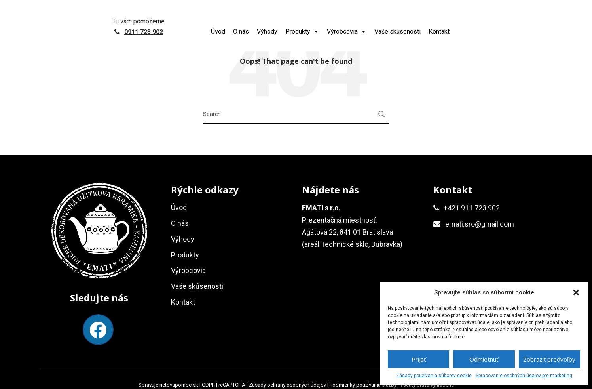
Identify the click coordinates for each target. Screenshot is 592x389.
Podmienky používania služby (363, 385)
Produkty (302, 31)
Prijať (419, 359)
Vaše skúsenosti (397, 31)
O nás (241, 31)
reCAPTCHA (232, 385)
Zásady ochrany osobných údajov (288, 385)
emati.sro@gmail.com (479, 224)
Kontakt (439, 31)
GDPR (208, 385)
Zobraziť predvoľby (549, 359)
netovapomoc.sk (178, 385)
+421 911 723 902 (472, 208)
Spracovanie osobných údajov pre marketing (524, 375)
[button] (576, 292)
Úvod (218, 31)
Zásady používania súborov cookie (434, 375)
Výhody (267, 31)
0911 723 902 (143, 32)
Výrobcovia (346, 31)
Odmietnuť (483, 359)
